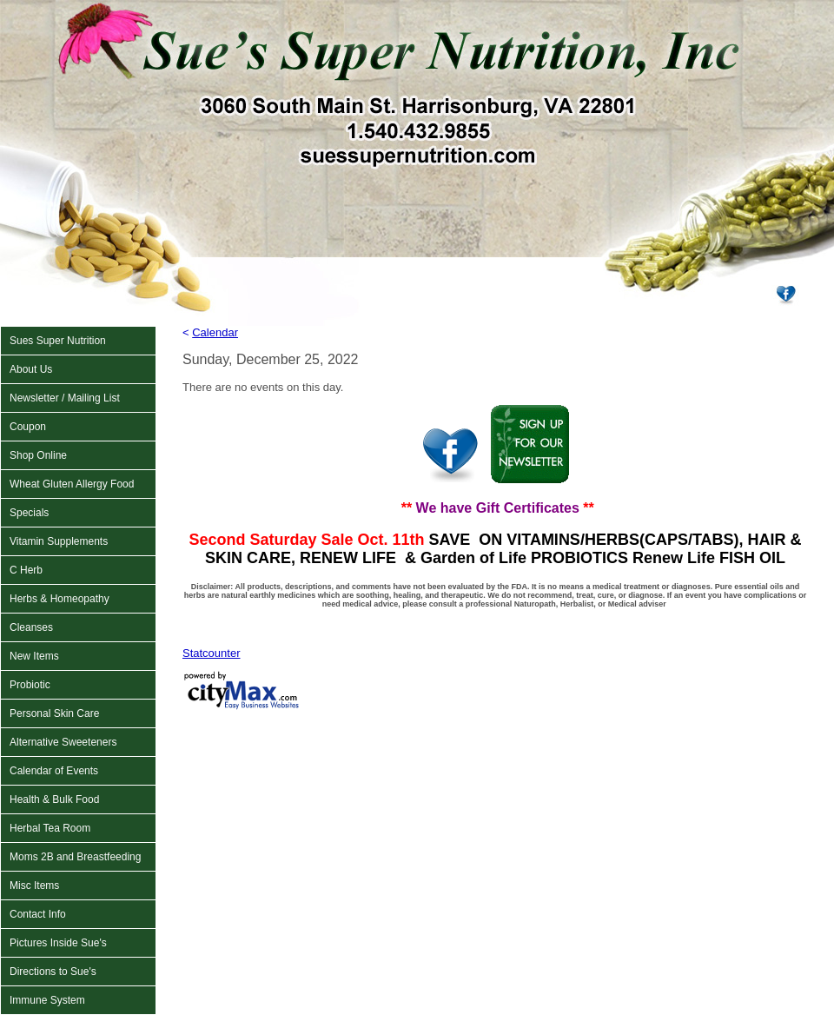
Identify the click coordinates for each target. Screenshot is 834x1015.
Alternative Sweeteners (63, 742)
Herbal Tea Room (50, 828)
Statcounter (211, 653)
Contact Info (38, 914)
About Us (31, 369)
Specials (29, 513)
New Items (34, 656)
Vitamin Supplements (59, 541)
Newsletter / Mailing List (65, 398)
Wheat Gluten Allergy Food (72, 484)
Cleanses (31, 627)
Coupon (28, 427)
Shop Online (38, 455)
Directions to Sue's (53, 971)
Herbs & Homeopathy (59, 599)
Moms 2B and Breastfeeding (75, 857)
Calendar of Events (54, 771)
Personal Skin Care (54, 713)
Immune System (47, 1000)
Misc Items (34, 885)
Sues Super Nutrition (58, 341)
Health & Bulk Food (54, 799)
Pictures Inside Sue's (58, 943)
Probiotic (30, 685)
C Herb (26, 570)
